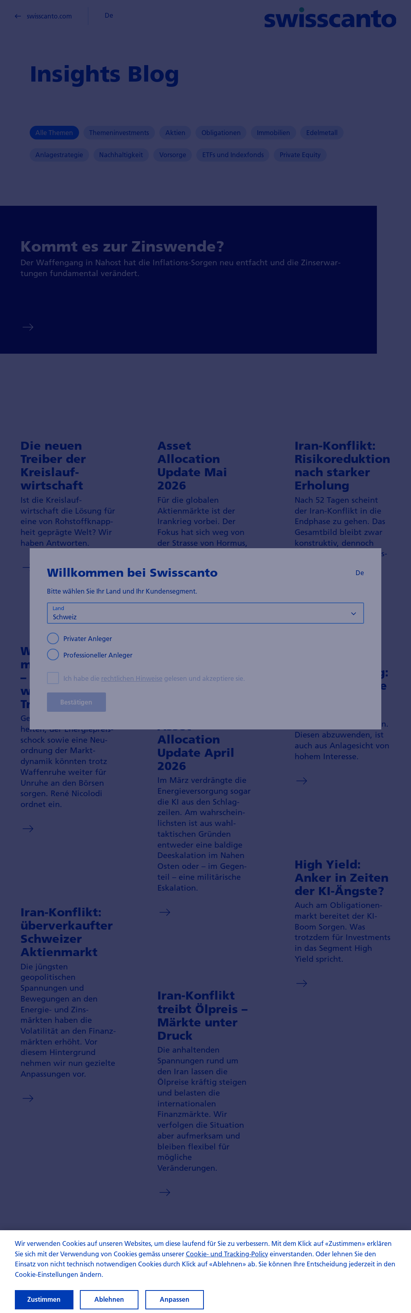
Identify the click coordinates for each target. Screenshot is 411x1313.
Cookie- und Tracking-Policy (227, 1261)
